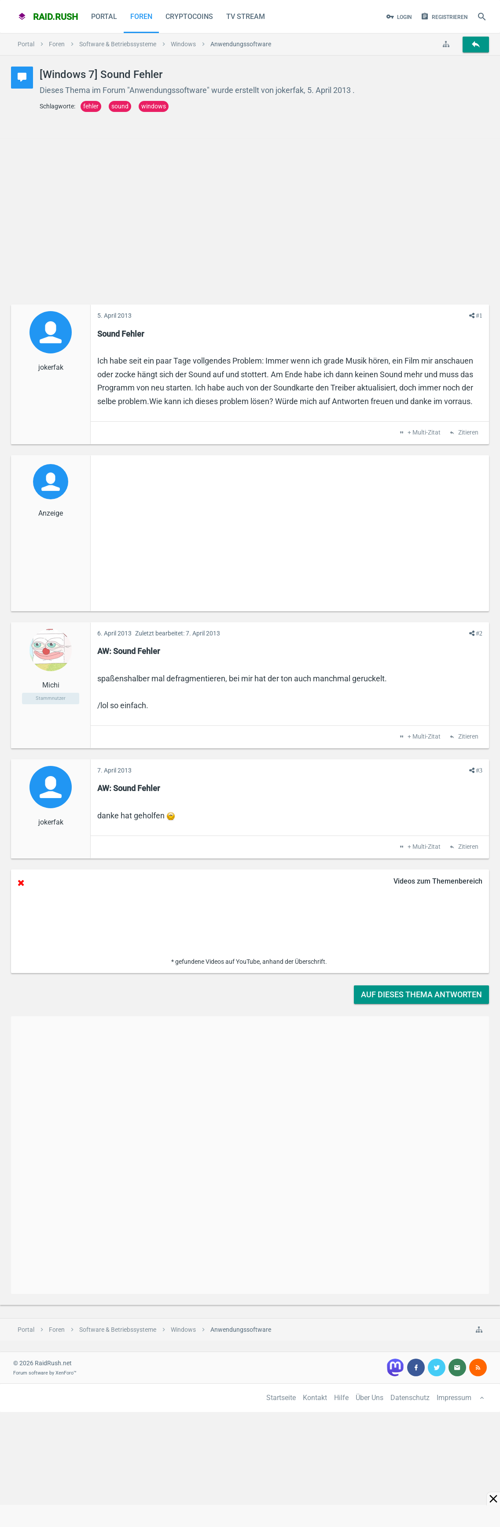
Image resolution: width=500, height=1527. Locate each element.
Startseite (281, 1397)
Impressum (454, 1397)
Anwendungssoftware (168, 90)
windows (153, 106)
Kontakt (315, 1397)
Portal (104, 16)
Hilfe (341, 1397)
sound (120, 106)
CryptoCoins (189, 16)
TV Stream (245, 16)
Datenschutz (410, 1397)
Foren (141, 16)
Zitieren (467, 433)
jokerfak (290, 90)
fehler (91, 106)
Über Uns (369, 1397)
